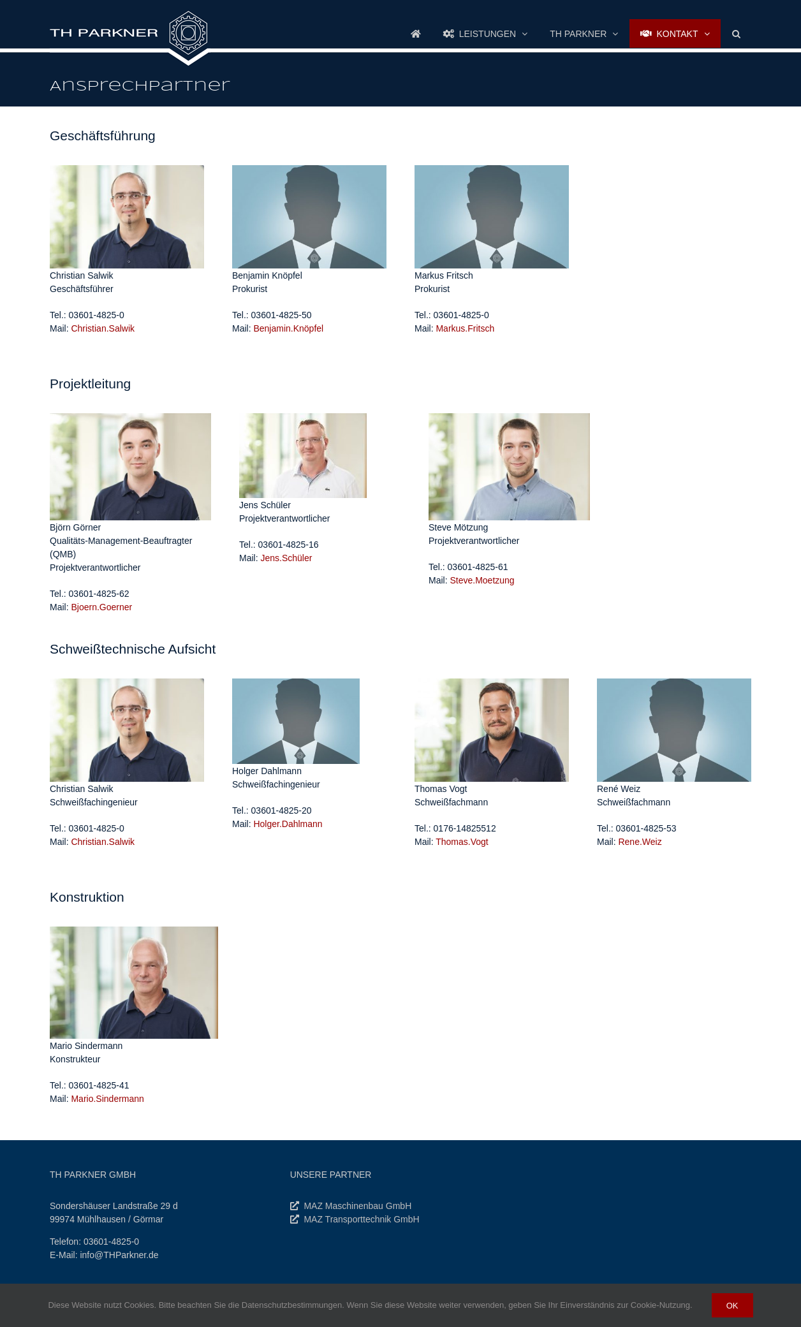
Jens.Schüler (286, 558)
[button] (736, 33)
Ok (732, 1305)
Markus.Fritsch (465, 328)
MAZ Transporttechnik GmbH (361, 1219)
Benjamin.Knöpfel (288, 328)
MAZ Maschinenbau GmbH (357, 1205)
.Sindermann (107, 1098)
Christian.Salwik (103, 328)
